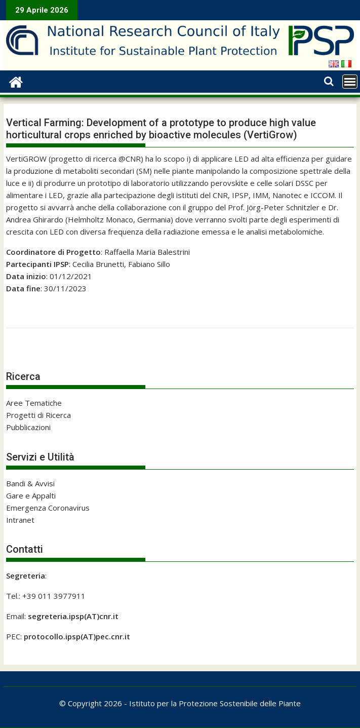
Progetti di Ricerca (38, 415)
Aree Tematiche (34, 403)
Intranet (20, 520)
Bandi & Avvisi (30, 483)
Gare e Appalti (31, 495)
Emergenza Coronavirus (48, 508)
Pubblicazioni (28, 427)
